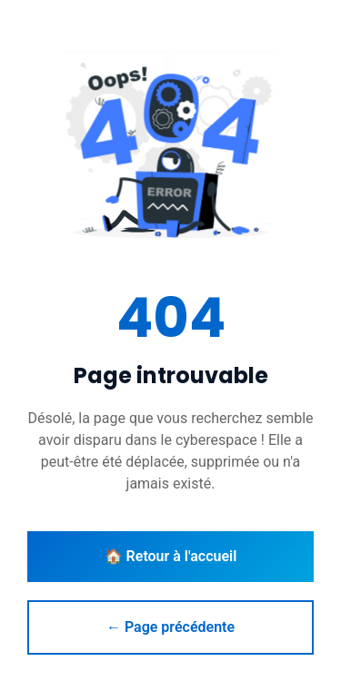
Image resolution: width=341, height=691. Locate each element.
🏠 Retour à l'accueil (171, 556)
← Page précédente (170, 627)
